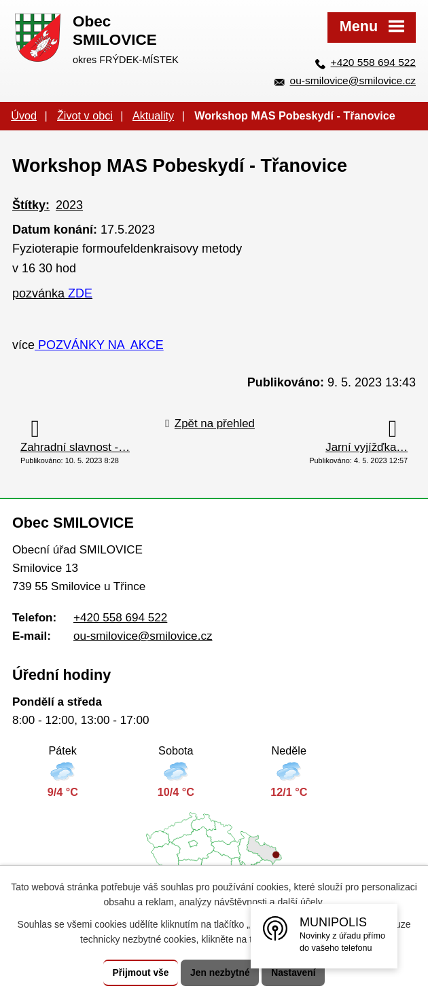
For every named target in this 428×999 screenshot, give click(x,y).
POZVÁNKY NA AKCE (99, 345)
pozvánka (52, 293)
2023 (69, 205)
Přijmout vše (139, 972)
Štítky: (31, 205)
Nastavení (294, 972)
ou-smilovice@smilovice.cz (353, 80)
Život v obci (85, 115)
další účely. (301, 901)
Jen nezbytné (220, 972)
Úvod (24, 115)
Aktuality (153, 115)
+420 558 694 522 (373, 62)
